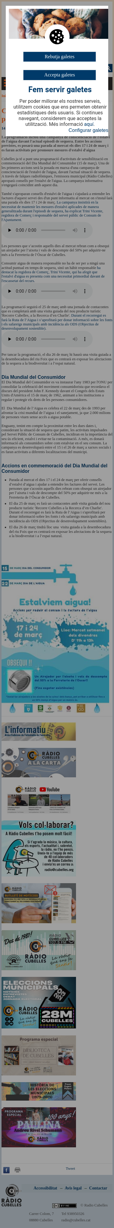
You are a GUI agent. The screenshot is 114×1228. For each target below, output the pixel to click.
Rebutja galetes (59, 56)
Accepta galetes (59, 74)
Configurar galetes (89, 130)
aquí (89, 124)
